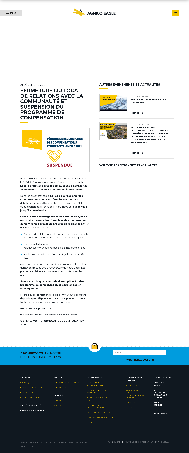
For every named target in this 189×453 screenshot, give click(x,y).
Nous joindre (158, 404)
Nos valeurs (26, 393)
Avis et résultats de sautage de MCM (160, 394)
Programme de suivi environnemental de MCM (135, 394)
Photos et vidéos (160, 384)
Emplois (58, 400)
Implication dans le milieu (101, 413)
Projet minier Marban (32, 410)
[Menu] (11, 13)
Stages (57, 405)
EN (175, 12)
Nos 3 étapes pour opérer (33, 388)
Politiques (131, 385)
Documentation (163, 378)
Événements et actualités (101, 417)
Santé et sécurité (30, 405)
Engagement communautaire (95, 384)
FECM (90, 422)
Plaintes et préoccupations (95, 406)
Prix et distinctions (30, 398)
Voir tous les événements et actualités (128, 165)
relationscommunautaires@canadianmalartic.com (49, 314)
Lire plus (136, 113)
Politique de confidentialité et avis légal (146, 442)
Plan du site (114, 442)
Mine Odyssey (61, 388)
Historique (26, 383)
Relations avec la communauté (96, 391)
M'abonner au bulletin (139, 360)
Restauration (133, 403)
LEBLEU (30, 446)
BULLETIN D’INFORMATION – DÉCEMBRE (148, 101)
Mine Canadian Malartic (66, 383)
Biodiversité (132, 408)
